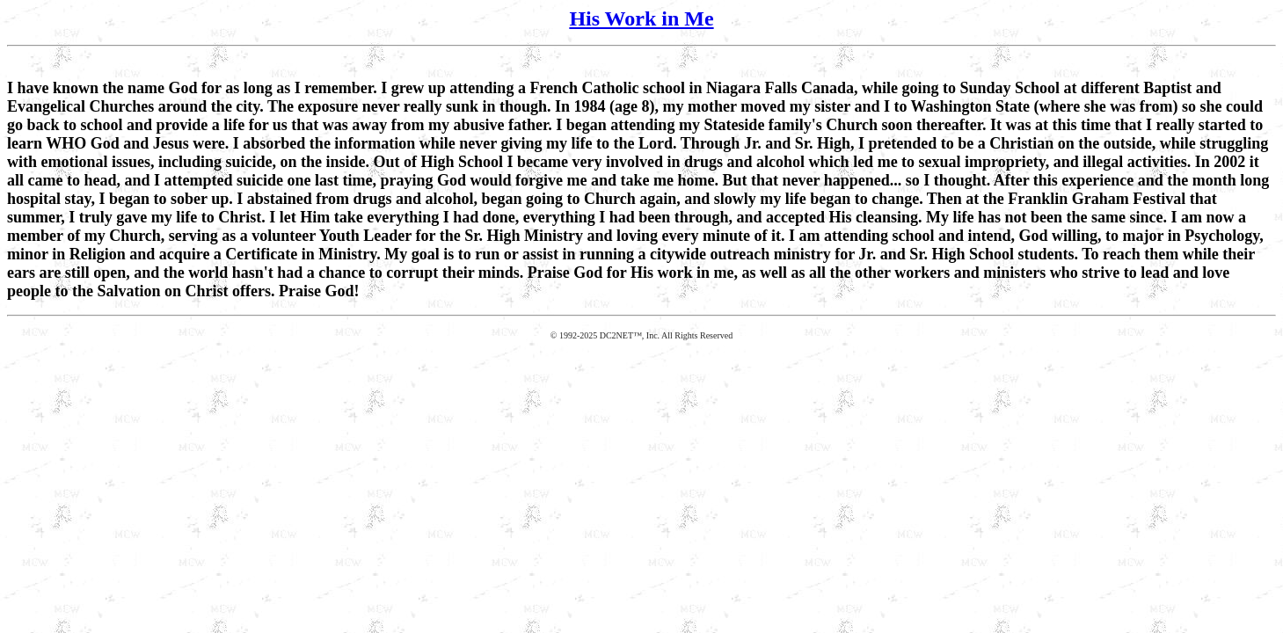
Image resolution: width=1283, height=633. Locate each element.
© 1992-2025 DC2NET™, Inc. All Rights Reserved (641, 335)
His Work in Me (641, 18)
